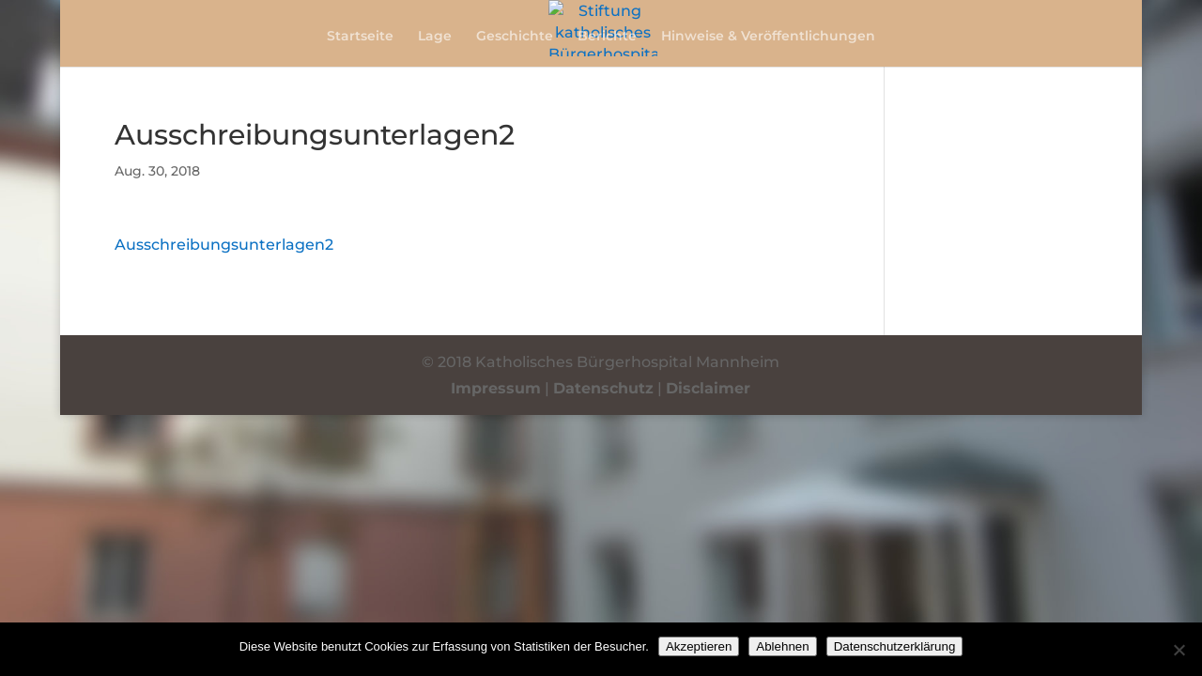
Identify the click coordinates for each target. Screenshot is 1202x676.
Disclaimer (708, 388)
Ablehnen (782, 646)
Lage (435, 36)
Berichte (607, 36)
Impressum (496, 388)
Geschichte (514, 36)
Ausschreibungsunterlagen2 (224, 245)
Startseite (360, 36)
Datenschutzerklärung (895, 646)
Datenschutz (603, 388)
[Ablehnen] (1178, 649)
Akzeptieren (699, 646)
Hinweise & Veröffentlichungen (768, 36)
